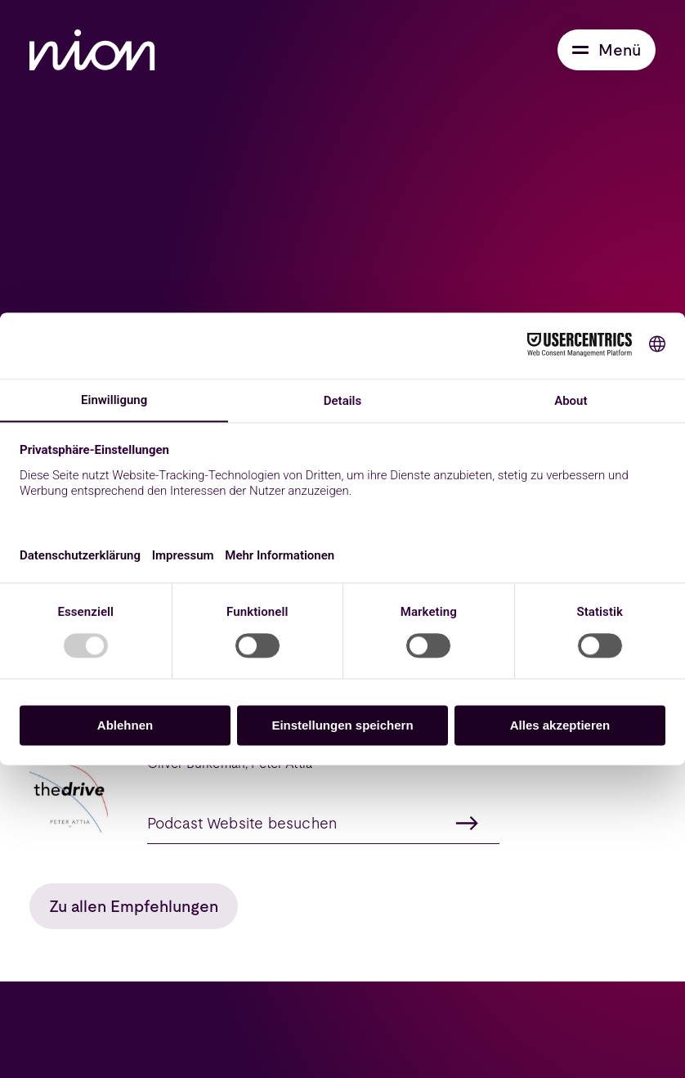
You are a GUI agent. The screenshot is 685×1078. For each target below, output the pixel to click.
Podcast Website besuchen (313, 823)
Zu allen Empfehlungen (133, 906)
